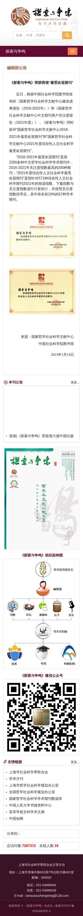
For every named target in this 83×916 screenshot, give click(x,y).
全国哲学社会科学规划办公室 (32, 792)
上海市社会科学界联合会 (28, 772)
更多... (75, 382)
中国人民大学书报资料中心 (30, 805)
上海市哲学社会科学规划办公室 (34, 785)
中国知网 (16, 818)
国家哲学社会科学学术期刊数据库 (35, 799)
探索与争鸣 (15, 51)
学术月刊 (16, 779)
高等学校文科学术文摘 (26, 812)
